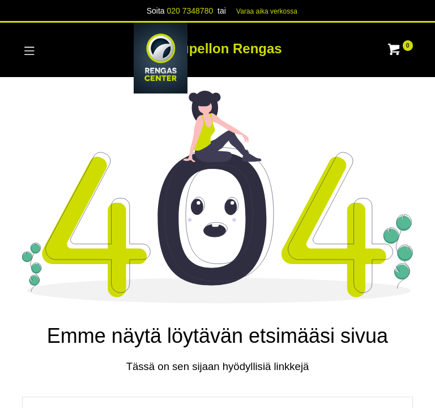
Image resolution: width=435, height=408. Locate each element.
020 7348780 (190, 10)
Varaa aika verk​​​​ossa (266, 11)
